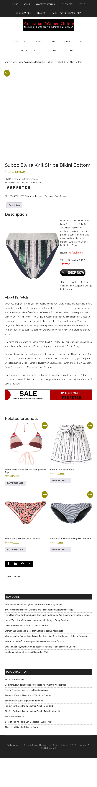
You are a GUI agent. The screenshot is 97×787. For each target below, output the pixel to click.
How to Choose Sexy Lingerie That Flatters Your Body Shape (33, 633)
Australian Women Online (48, 25)
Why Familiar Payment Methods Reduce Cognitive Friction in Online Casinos (41, 676)
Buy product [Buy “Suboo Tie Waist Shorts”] (60, 509)
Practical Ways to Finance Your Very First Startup (28, 724)
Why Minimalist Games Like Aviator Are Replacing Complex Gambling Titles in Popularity (46, 665)
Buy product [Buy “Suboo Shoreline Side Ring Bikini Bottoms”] (60, 578)
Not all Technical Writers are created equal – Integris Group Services (37, 649)
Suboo (63, 225)
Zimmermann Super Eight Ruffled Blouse (24, 730)
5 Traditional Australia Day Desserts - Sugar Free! (28, 751)
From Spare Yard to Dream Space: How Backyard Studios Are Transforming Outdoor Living (47, 644)
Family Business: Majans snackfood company (26, 719)
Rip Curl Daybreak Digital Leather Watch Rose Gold (29, 735)
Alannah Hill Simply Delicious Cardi (21, 756)
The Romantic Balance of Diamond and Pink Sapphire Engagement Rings (39, 639)
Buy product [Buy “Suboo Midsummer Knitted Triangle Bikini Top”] (15, 512)
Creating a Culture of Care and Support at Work (27, 681)
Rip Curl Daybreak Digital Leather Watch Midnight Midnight (32, 740)
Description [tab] (14, 234)
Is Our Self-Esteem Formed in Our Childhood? (26, 655)
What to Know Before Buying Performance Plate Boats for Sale (34, 670)
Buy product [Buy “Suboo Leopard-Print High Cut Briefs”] (15, 578)
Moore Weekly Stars (14, 708)
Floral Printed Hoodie (15, 745)
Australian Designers (35, 62)
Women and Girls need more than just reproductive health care (34, 660)
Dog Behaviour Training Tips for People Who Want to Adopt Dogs (35, 714)
